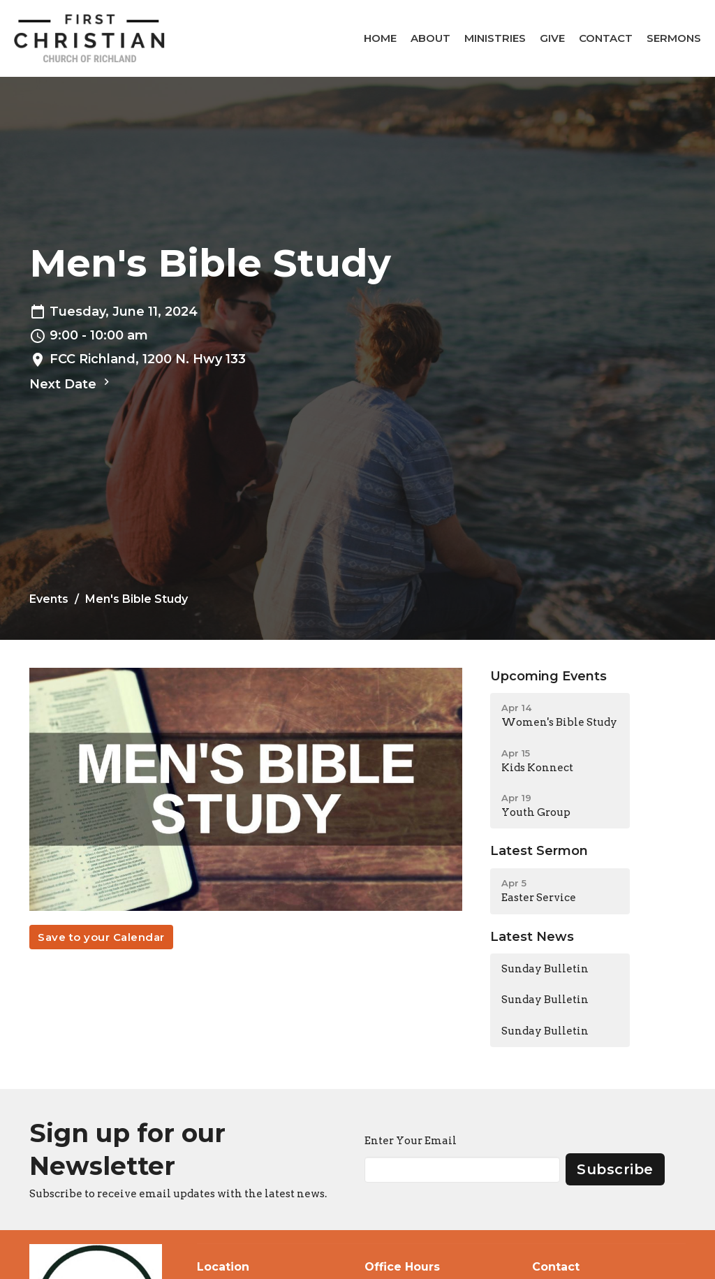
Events (48, 599)
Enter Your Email (410, 1140)
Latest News (532, 936)
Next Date (71, 383)
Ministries (495, 38)
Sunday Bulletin (545, 969)
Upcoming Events (548, 676)
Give (552, 38)
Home (380, 38)
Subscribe (615, 1169)
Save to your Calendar (101, 937)
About (430, 38)
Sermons (674, 38)
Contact (606, 38)
